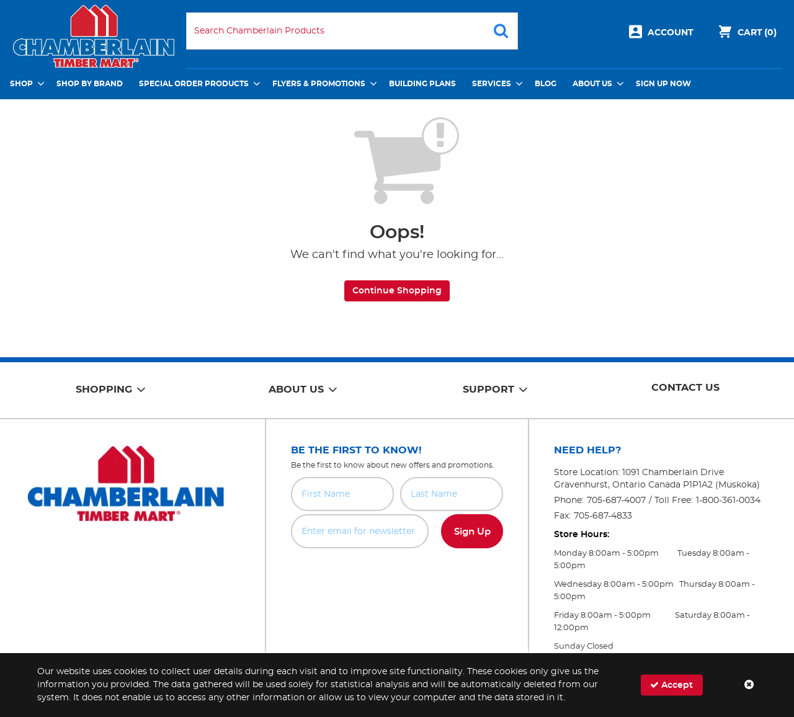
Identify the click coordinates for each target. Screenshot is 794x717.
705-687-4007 (616, 500)
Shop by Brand (89, 83)
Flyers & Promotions (318, 83)
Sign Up (472, 532)
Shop (21, 83)
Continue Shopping (397, 291)
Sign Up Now (663, 83)
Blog (545, 83)
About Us (592, 83)
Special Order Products (194, 83)
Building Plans (422, 83)
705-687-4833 (603, 516)
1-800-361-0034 (728, 500)
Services (491, 83)
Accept (671, 685)
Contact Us (685, 388)
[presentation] (397, 575)
